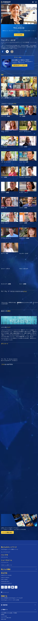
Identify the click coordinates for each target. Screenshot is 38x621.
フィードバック (5, 592)
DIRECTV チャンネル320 (6, 575)
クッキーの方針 (4, 616)
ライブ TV (4, 555)
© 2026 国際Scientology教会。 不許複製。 (9, 612)
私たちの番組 (5, 569)
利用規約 (2, 614)
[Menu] (36, 2)
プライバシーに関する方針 (6, 617)
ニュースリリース (4, 562)
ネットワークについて (5, 552)
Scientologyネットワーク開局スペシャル (9, 549)
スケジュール (4, 557)
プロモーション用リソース (6, 565)
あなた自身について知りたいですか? (20, 60)
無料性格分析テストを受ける (19, 65)
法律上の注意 (3, 619)
